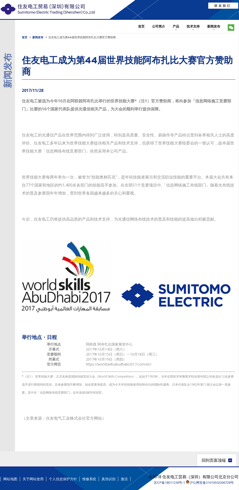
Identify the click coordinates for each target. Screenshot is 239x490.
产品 (176, 26)
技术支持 (193, 26)
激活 (124, 479)
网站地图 (10, 479)
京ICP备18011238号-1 (169, 482)
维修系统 (89, 479)
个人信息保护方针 (63, 479)
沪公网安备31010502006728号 (210, 482)
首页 (141, 26)
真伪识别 (108, 479)
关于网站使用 (33, 479)
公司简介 (158, 26)
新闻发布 (213, 26)
